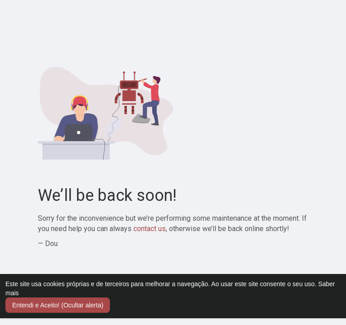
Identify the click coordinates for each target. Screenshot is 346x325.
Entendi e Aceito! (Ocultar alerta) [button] (57, 305)
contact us (149, 228)
